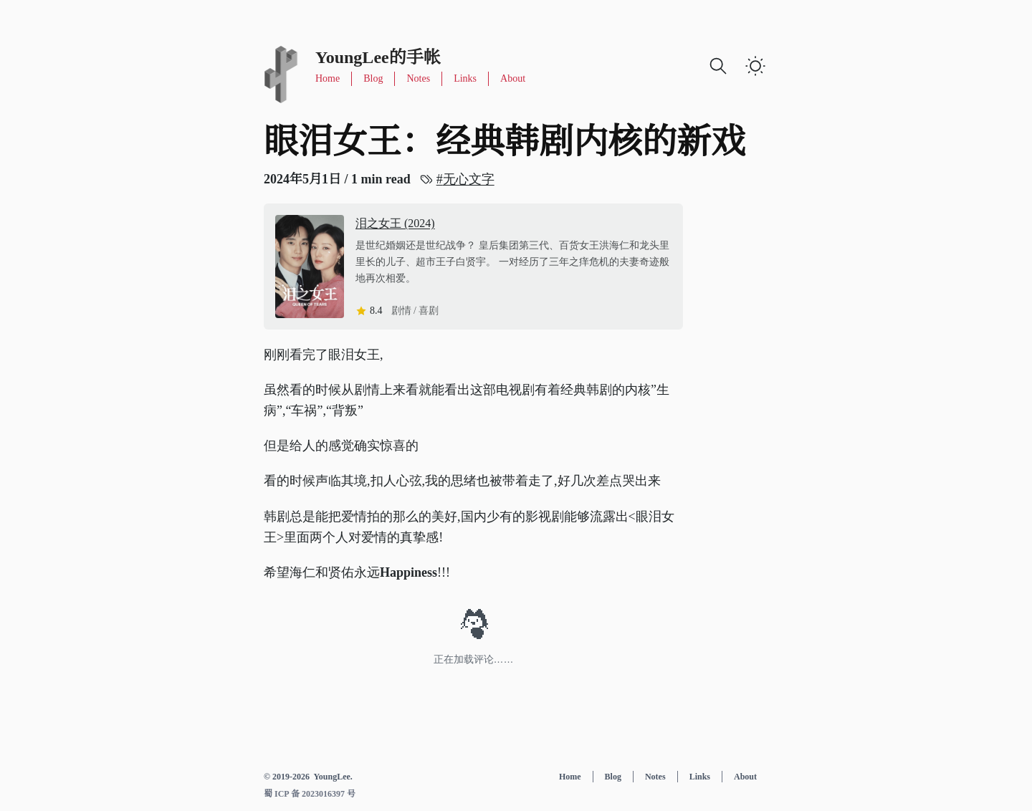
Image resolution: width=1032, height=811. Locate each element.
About (512, 78)
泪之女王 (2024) (395, 223)
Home (327, 78)
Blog (373, 78)
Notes (418, 78)
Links (465, 78)
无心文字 (468, 177)
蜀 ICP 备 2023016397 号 (309, 794)
